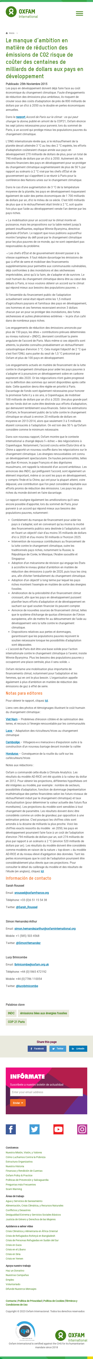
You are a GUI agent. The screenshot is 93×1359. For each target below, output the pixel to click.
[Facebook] (37, 1049)
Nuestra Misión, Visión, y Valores (24, 1152)
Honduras (12, 753)
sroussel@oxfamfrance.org (31, 893)
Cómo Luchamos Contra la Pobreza (26, 1157)
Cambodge (13, 742)
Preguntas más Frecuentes (21, 1184)
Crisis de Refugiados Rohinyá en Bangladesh (30, 1235)
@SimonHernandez (28, 943)
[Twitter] (57, 1049)
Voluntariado (13, 1284)
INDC (11, 1013)
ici (46, 700)
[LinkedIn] (78, 1049)
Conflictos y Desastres (18, 1210)
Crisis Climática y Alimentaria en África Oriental (32, 1231)
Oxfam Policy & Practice (19, 1175)
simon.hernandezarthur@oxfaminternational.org (45, 928)
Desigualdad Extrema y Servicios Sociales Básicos (33, 1214)
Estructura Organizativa (19, 1161)
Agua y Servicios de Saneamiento (24, 1201)
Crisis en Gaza (14, 1245)
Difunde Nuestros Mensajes (21, 1288)
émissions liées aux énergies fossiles (43, 1013)
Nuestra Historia (15, 1166)
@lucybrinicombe (27, 986)
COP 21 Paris (16, 1022)
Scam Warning (14, 1189)
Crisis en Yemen (14, 1258)
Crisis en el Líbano (16, 1249)
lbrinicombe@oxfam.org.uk (31, 964)
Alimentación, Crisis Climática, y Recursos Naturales (34, 1205)
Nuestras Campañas (17, 1275)
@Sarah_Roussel (26, 907)
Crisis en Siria (13, 1254)
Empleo (10, 1279)
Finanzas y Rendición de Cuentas (24, 1170)
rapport (21, 117)
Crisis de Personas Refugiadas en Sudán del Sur (32, 1240)
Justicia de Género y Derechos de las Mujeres (31, 1219)
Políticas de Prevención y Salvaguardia (27, 1179)
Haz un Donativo (15, 1270)
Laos (9, 730)
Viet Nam (11, 719)
